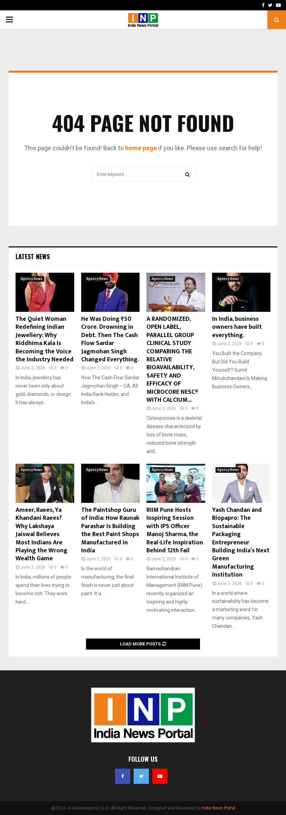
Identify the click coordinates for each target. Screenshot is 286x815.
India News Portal (218, 808)
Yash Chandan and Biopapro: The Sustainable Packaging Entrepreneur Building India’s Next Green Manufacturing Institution (240, 542)
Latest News (33, 256)
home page (141, 148)
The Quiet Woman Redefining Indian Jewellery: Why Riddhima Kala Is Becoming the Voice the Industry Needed (45, 339)
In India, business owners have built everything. (237, 327)
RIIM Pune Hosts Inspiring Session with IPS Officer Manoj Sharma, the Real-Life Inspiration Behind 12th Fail (174, 530)
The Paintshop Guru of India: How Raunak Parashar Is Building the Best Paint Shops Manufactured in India (110, 530)
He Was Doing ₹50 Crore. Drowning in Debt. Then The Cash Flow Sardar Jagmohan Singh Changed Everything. (110, 339)
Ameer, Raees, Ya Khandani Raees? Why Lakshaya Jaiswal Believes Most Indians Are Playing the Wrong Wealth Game (41, 534)
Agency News (31, 279)
